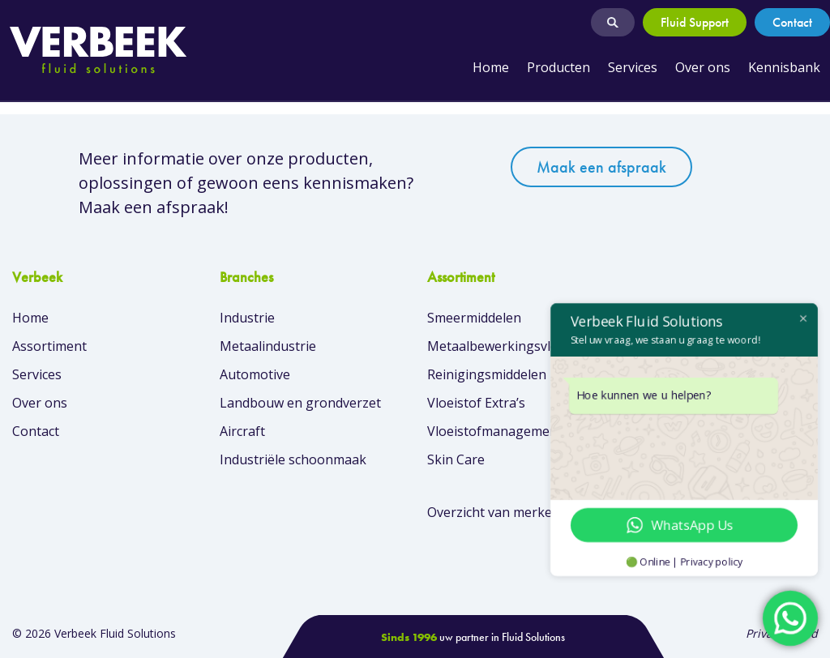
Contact (792, 22)
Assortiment (49, 346)
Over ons (702, 67)
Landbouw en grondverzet (300, 403)
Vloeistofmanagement (495, 431)
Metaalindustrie (268, 346)
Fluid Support (695, 22)
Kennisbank (784, 67)
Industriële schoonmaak (293, 459)
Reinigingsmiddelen (486, 374)
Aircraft (242, 431)
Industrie (247, 318)
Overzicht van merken (493, 512)
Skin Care (456, 459)
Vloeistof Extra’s (476, 403)
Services (632, 67)
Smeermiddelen (474, 318)
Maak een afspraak (601, 166)
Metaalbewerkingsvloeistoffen (520, 346)
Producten (558, 67)
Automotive (255, 374)
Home (491, 67)
